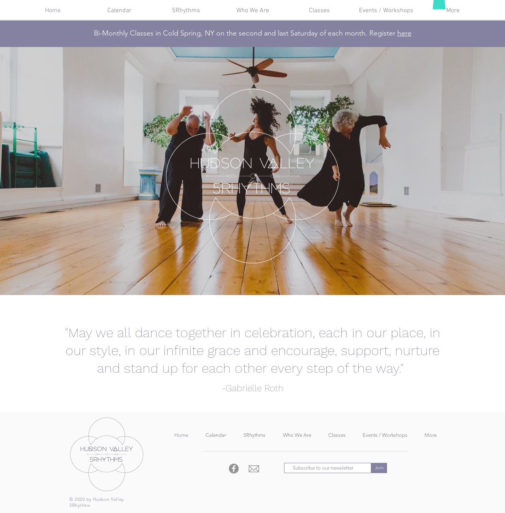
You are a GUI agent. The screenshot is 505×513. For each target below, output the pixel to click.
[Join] (379, 468)
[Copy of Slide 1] (245, 275)
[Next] (462, 171)
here (404, 33)
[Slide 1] (252, 275)
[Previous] (43, 171)
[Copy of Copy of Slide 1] (259, 275)
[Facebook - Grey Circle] (234, 469)
